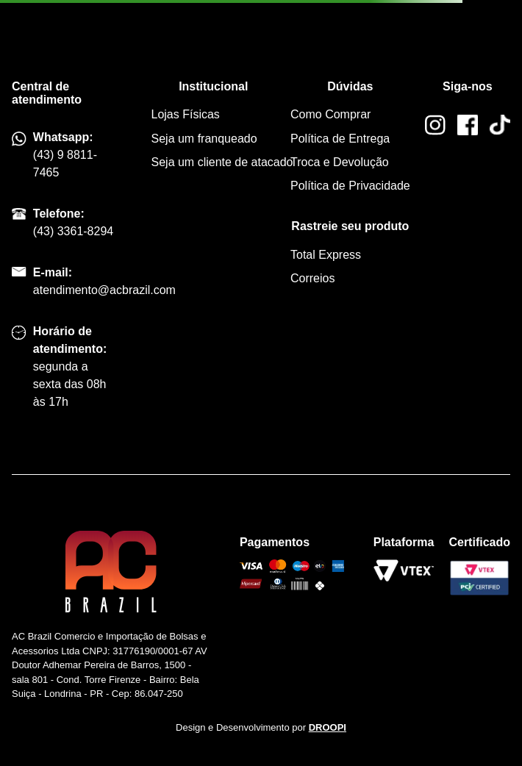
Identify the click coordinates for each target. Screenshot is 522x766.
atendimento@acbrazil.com (104, 290)
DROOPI (327, 727)
